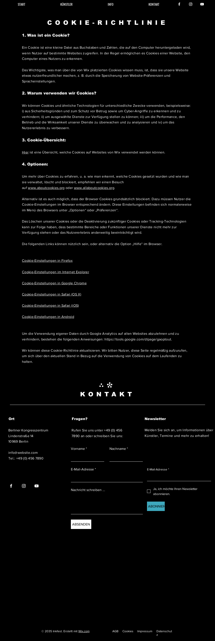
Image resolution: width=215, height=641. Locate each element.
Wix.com (84, 631)
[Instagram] (190, 4)
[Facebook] (179, 4)
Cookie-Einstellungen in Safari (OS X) (51, 294)
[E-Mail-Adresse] (105, 478)
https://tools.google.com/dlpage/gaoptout (137, 339)
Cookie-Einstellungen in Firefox (47, 260)
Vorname (79, 448)
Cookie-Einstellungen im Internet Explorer (55, 272)
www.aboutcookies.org (46, 188)
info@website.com (23, 452)
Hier (25, 152)
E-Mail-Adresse (83, 469)
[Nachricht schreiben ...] (107, 504)
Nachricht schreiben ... (88, 490)
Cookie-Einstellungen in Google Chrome (54, 283)
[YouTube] (202, 4)
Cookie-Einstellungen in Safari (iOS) (50, 305)
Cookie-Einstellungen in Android (48, 317)
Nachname (118, 448)
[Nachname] (124, 457)
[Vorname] (86, 457)
